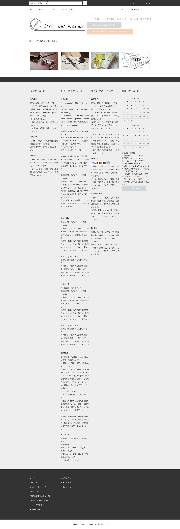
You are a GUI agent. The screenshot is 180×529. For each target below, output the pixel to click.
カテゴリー (41, 10)
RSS (32, 509)
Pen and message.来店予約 (104, 25)
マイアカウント (67, 478)
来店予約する (134, 188)
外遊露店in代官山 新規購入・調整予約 (110, 31)
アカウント (130, 3)
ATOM (37, 509)
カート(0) (145, 3)
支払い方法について (38, 483)
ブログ (121, 10)
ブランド (52, 10)
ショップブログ (36, 505)
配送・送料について (38, 487)
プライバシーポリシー (39, 500)
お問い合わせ (133, 10)
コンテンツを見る (66, 10)
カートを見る (66, 483)
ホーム (32, 10)
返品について (35, 492)
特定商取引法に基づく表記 (40, 496)
